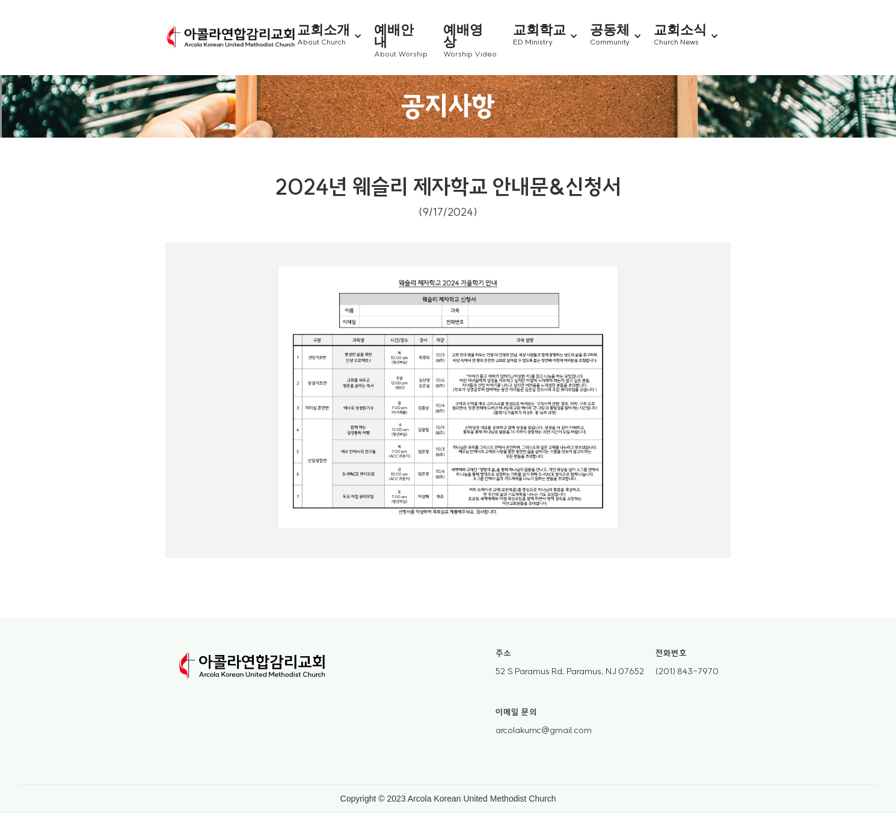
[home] (231, 38)
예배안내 (394, 35)
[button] (335, 36)
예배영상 (463, 35)
